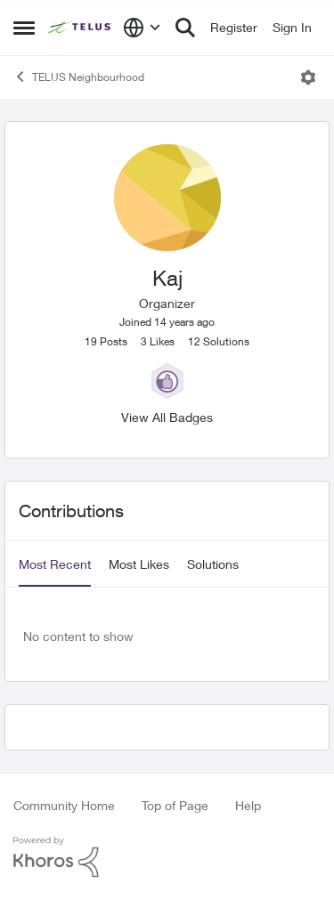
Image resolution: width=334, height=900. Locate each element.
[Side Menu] (24, 27)
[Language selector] (142, 27)
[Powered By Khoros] (167, 857)
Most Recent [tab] (55, 564)
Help (248, 805)
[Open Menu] (308, 77)
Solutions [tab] (213, 564)
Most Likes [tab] (139, 564)
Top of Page (175, 805)
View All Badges (167, 417)
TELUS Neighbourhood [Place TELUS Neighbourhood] (78, 76)
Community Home (64, 805)
